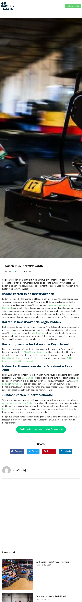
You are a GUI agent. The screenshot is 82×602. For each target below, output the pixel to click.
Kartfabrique (39, 333)
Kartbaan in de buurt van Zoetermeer (52, 562)
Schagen (43, 352)
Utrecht (14, 333)
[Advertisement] (41, 499)
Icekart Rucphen (9, 409)
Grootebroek (21, 358)
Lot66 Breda (27, 378)
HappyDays (7, 358)
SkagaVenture (30, 352)
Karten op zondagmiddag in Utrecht (51, 596)
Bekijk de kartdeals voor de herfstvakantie (41, 429)
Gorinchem (16, 384)
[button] (17, 451)
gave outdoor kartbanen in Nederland (19, 403)
